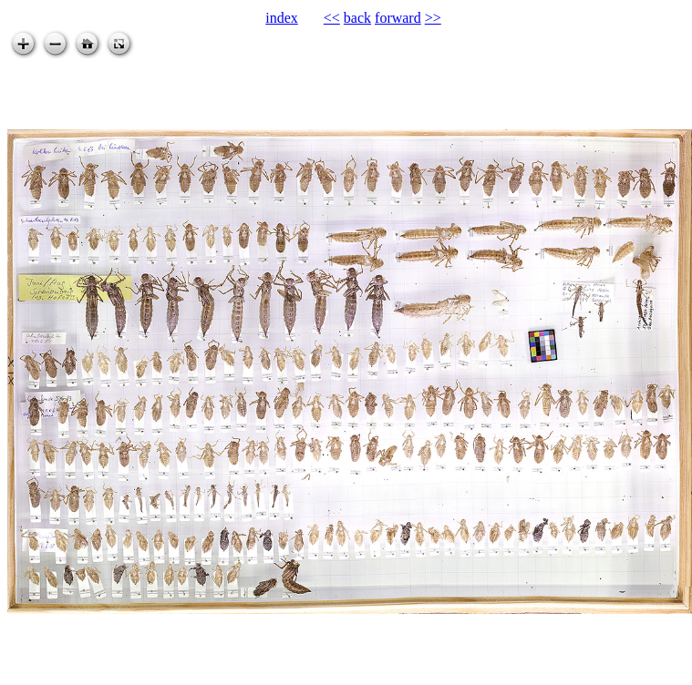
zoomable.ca (654, 670)
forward (398, 18)
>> (433, 18)
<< (332, 18)
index (281, 18)
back (357, 18)
